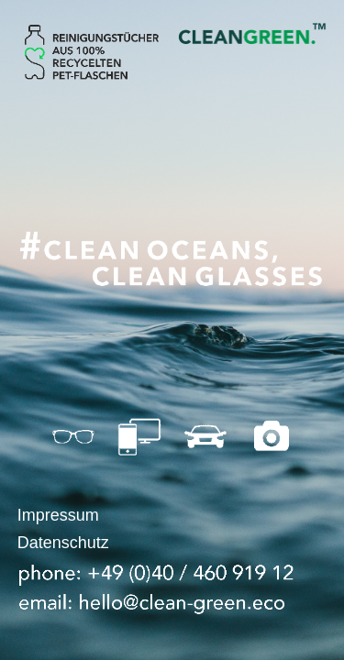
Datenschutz (63, 543)
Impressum (58, 515)
